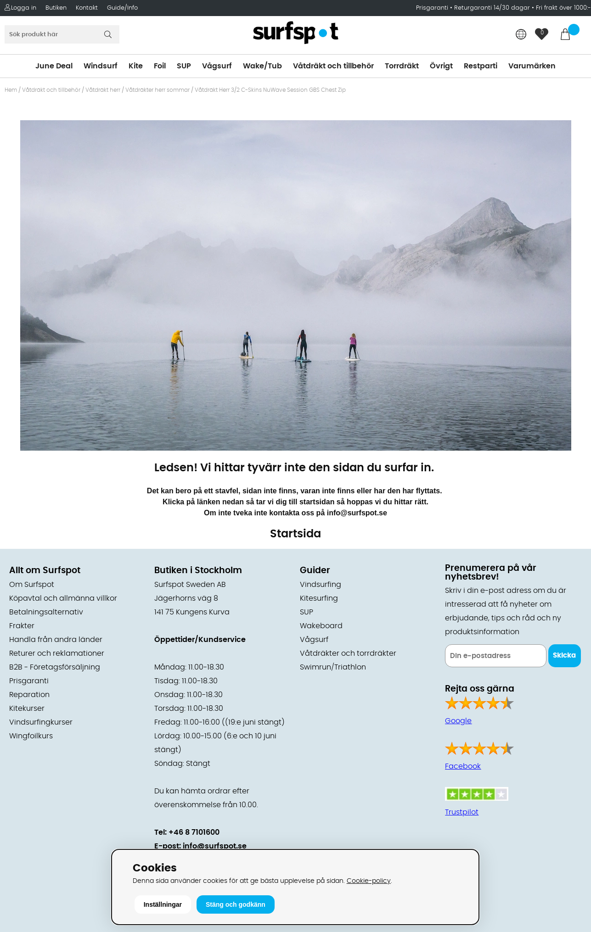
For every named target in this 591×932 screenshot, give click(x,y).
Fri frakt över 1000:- (563, 8)
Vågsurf (217, 66)
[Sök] (62, 34)
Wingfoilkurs (31, 736)
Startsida (295, 534)
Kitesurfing (319, 598)
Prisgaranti (433, 8)
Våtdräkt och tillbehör (333, 66)
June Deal (54, 66)
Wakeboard (321, 626)
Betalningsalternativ (46, 612)
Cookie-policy (369, 880)
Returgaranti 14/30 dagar (492, 8)
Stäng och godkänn (235, 904)
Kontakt (87, 8)
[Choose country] (521, 35)
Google (458, 721)
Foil (160, 66)
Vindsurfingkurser (41, 722)
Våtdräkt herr (102, 90)
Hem (11, 90)
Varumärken (532, 66)
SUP (184, 66)
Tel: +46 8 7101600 (187, 832)
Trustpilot (461, 812)
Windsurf (101, 66)
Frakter (21, 626)
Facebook (463, 766)
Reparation (29, 694)
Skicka (564, 655)
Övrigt (441, 66)
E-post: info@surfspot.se (200, 846)
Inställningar (163, 904)
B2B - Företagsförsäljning (54, 667)
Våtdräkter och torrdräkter (348, 653)
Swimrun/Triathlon (333, 667)
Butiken (56, 8)
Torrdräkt (402, 66)
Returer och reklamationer (56, 653)
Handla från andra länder (55, 639)
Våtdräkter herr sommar (157, 90)
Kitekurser (27, 708)
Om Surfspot (31, 584)
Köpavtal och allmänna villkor (63, 598)
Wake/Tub (262, 66)
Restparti (480, 66)
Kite (136, 66)
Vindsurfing (320, 584)
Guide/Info (122, 8)
